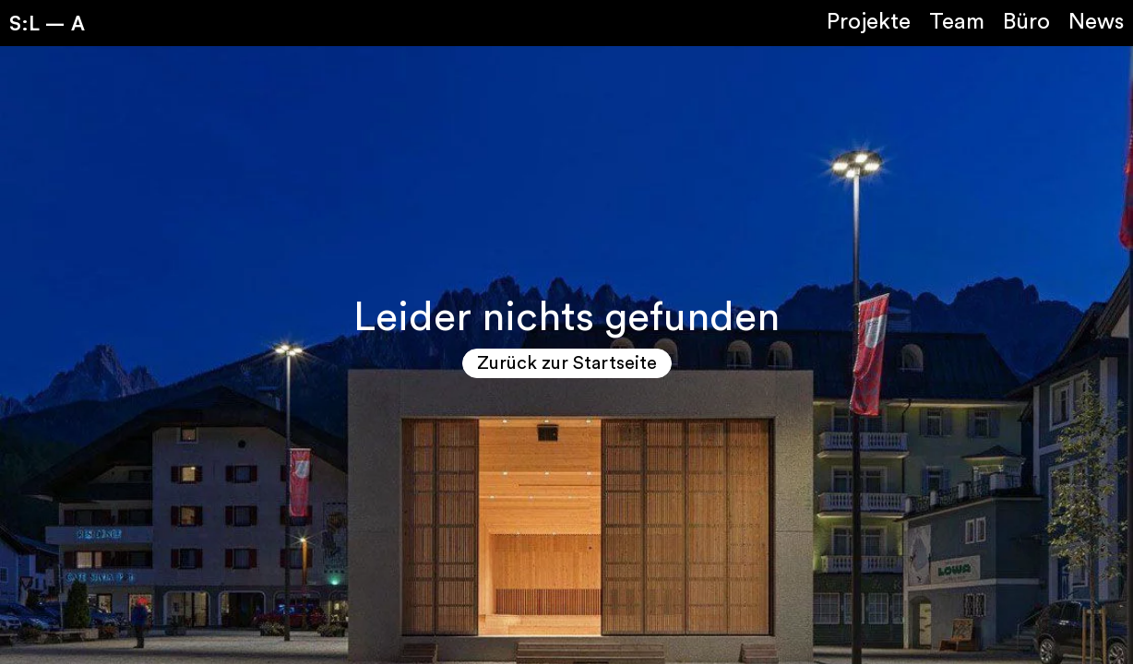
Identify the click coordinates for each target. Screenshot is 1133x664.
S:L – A (47, 22)
